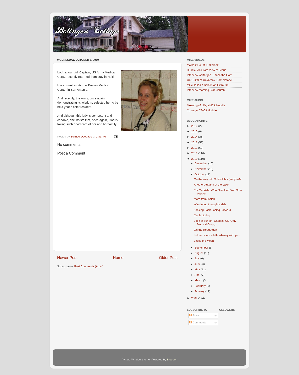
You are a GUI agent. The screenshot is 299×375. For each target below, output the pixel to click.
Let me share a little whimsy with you (217, 235)
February (201, 285)
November (201, 169)
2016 (194, 125)
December (201, 163)
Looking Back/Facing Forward (212, 210)
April (198, 274)
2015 (194, 131)
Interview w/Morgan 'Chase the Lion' (209, 75)
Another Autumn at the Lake (211, 184)
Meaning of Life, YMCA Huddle (206, 105)
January (200, 291)
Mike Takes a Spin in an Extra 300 (208, 85)
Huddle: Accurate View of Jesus (206, 70)
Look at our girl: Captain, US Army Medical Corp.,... (215, 222)
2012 (194, 147)
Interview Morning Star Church (206, 90)
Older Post (168, 257)
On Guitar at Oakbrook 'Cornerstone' (209, 80)
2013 (194, 142)
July (197, 258)
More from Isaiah (204, 198)
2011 (194, 153)
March (199, 280)
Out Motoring (202, 215)
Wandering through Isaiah (210, 204)
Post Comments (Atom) (88, 266)
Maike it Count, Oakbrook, (203, 65)
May (198, 269)
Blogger (171, 359)
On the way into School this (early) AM (217, 179)
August (199, 253)
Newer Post (67, 257)
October (200, 174)
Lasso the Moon (204, 240)
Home (118, 257)
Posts (194, 315)
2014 (194, 136)
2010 (194, 158)
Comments (197, 322)
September (202, 247)
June (198, 264)
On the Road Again (206, 229)
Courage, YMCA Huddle (202, 110)
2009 (194, 298)
